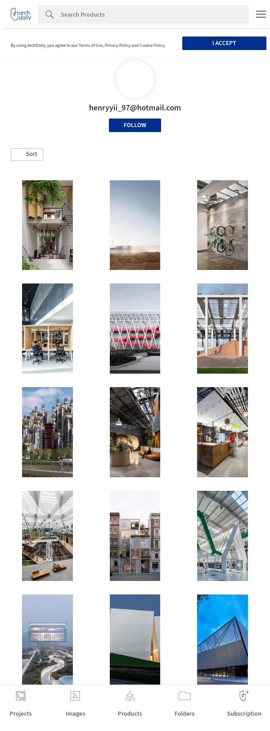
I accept (224, 43)
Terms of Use (91, 45)
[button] (27, 154)
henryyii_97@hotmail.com (135, 108)
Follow (135, 125)
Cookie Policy (152, 45)
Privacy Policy (118, 45)
